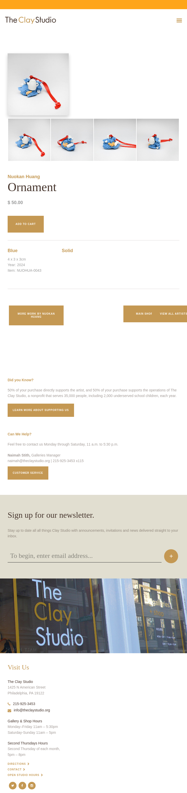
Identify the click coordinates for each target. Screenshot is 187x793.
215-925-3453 (21, 704)
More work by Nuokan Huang (36, 315)
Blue (13, 250)
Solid (67, 250)
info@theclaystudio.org (29, 710)
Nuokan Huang (24, 176)
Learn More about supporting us (41, 410)
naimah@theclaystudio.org (29, 461)
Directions (17, 763)
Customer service (28, 472)
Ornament (5, 33)
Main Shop (144, 313)
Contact (15, 769)
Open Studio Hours (23, 775)
